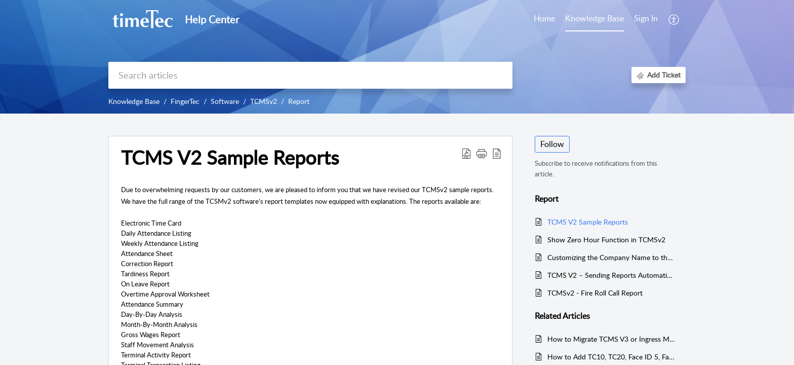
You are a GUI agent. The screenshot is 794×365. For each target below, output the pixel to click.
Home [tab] (544, 18)
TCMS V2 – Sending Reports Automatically (611, 275)
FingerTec (185, 101)
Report (298, 101)
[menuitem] (646, 19)
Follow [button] (552, 144)
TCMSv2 (263, 101)
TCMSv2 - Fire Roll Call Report (595, 293)
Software (225, 101)
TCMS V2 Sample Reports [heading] (230, 158)
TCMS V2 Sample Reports (587, 222)
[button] (674, 19)
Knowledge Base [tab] (594, 18)
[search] (310, 75)
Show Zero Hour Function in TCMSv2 (606, 239)
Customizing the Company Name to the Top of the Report (611, 257)
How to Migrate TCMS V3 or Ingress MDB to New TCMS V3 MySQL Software (611, 339)
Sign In (646, 18)
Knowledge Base (134, 101)
